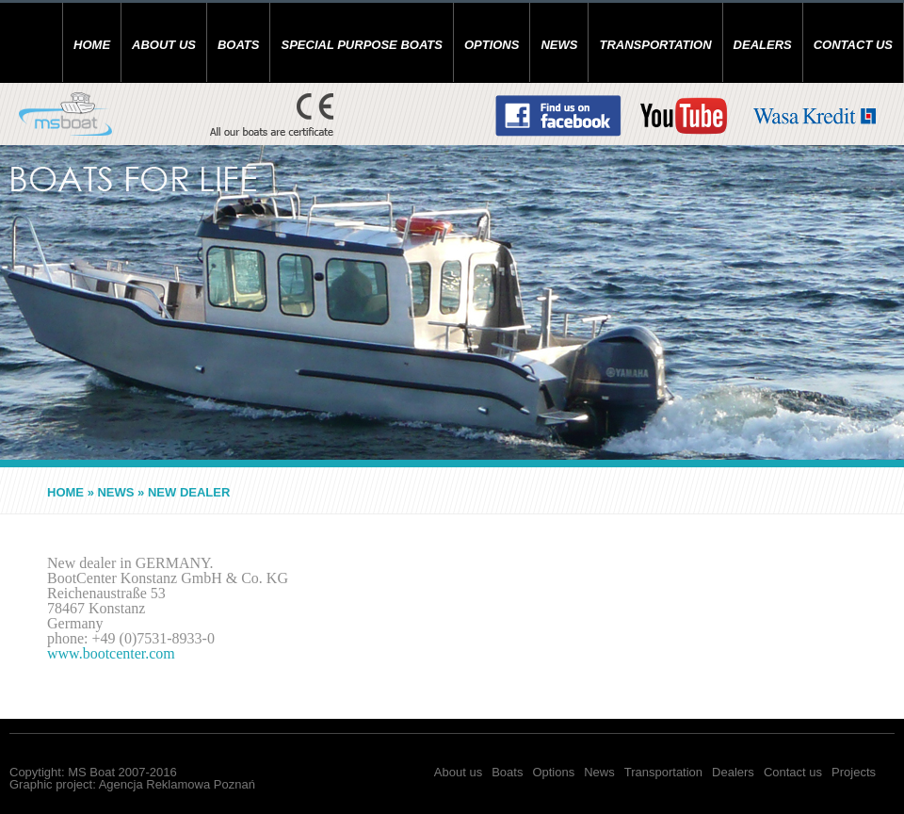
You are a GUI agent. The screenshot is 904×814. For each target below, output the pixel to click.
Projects (853, 772)
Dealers (763, 45)
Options (492, 45)
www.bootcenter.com (111, 653)
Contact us (853, 45)
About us (164, 45)
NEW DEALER (189, 492)
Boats (239, 45)
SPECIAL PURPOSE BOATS (361, 45)
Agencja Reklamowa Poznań (177, 784)
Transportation (655, 45)
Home (91, 45)
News (559, 45)
